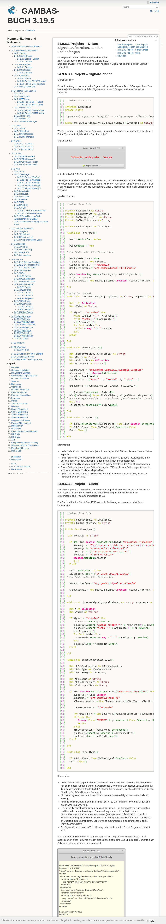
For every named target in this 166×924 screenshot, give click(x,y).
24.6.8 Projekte (21, 205)
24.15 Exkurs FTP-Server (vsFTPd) (26, 359)
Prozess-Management (21, 423)
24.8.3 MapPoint (21, 252)
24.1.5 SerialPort (21, 75)
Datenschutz (16, 460)
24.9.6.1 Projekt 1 (25, 293)
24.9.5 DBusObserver (23, 284)
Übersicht (154, 11)
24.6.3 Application (22, 191)
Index (13, 464)
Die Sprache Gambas (20, 373)
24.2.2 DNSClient (22, 96)
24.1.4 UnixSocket (22, 70)
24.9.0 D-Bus (17, 259)
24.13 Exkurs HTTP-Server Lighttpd (27, 354)
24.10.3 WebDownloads (24, 325)
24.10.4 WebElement (23, 327)
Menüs (14, 401)
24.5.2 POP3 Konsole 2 (24, 159)
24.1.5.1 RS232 (24, 78)
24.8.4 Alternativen (22, 255)
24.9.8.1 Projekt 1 (25, 307)
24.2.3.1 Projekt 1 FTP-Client (30, 102)
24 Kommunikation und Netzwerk (26, 46)
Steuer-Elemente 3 (19, 415)
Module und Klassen (20, 448)
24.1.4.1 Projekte (24, 73)
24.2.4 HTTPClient (22, 108)
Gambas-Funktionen (20, 390)
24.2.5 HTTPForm (22, 116)
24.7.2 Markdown (22, 234)
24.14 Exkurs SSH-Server (22, 357)
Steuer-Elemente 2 (19, 412)
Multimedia (16, 428)
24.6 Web (15, 169)
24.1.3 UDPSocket (22, 64)
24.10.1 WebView (22, 319)
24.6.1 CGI (19, 172)
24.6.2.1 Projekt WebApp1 (28, 177)
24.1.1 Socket (20, 53)
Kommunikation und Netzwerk (24, 431)
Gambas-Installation (20, 370)
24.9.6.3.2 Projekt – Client (129, 53)
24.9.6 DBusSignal (22, 290)
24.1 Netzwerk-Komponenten (24, 50)
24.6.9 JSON (20, 208)
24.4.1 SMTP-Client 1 (23, 144)
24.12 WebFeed (18, 347)
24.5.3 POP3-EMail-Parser (26, 162)
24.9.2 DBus (19, 273)
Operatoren (16, 387)
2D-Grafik (15, 434)
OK (152, 920)
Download (122, 56)
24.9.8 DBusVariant (22, 304)
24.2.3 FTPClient (21, 99)
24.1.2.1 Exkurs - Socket (28, 59)
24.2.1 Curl (19, 94)
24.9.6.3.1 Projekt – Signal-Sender (133, 50)
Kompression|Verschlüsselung (24, 442)
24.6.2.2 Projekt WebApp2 (28, 180)
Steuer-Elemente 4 (19, 417)
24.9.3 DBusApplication (24, 279)
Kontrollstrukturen (19, 392)
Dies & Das (16, 451)
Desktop (15, 406)
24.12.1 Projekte (21, 350)
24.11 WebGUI (17, 343)
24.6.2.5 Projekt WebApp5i (29, 188)
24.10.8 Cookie (21, 339)
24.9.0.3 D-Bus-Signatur (25, 268)
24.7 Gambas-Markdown (22, 229)
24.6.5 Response (21, 197)
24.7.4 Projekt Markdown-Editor (28, 240)
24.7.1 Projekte (21, 231)
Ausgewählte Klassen (20, 420)
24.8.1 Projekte (21, 247)
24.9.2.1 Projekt (24, 276)
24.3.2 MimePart (21, 131)
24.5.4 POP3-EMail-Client (25, 165)
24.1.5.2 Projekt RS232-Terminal (31, 81)
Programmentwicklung (21, 395)
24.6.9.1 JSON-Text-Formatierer (31, 211)
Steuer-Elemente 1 (19, 409)
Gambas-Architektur (20, 378)
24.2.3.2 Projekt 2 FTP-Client (30, 105)
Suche (157, 7)
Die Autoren (16, 469)
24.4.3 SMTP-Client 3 (23, 149)
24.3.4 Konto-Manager (24, 137)
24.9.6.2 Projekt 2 (25, 295)
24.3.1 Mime (19, 128)
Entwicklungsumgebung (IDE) (24, 376)
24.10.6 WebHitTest (23, 333)
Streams (15, 381)
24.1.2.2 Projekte (24, 62)
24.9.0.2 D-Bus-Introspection (27, 265)
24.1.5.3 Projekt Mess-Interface (31, 84)
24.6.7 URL (19, 202)
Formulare (15, 398)
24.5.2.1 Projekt (24, 287)
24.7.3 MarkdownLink (23, 237)
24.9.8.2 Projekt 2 (25, 309)
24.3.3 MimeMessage (23, 134)
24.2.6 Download (21, 119)
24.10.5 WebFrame (22, 330)
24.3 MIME (16, 126)
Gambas (15, 367)
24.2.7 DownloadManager (25, 121)
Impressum (16, 457)
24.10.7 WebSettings (23, 336)
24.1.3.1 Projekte (24, 67)
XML (13, 440)
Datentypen (16, 384)
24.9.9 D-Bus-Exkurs (23, 312)
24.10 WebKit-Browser (21, 316)
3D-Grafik (15, 437)
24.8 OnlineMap (18, 244)
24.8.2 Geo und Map (23, 250)
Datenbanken (17, 426)
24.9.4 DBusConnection (24, 281)
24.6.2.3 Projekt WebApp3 (28, 183)
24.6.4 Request (21, 194)
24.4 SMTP (16, 141)
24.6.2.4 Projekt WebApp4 (28, 185)
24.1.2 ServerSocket (23, 56)
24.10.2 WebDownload (24, 322)
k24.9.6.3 (31, 30)
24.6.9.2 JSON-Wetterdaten (29, 213)
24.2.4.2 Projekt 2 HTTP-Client (30, 113)
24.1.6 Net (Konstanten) (24, 87)
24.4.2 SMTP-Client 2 (23, 147)
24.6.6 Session (20, 199)
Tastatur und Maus (19, 403)
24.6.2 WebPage (21, 174)
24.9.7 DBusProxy (22, 301)
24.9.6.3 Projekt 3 (25, 298)
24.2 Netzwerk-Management (23, 91)
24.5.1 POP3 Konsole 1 (24, 156)
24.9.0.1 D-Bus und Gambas (26, 262)
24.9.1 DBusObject (22, 270)
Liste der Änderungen (20, 466)
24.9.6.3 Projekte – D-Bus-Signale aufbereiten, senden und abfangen (133, 46)
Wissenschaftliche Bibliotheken (25, 445)
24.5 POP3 (16, 153)
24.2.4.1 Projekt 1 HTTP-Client (30, 110)
